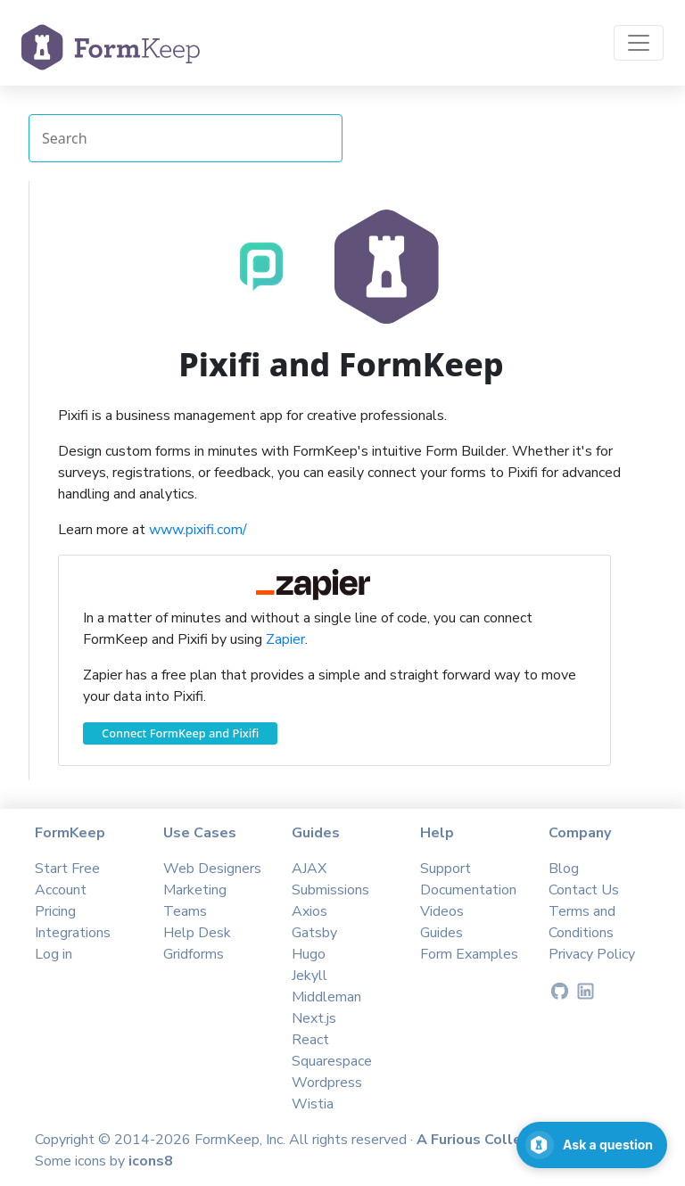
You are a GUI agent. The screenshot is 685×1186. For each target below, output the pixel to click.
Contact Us (584, 890)
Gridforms (193, 954)
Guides (441, 933)
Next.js (314, 1018)
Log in (53, 954)
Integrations (73, 933)
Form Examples (469, 954)
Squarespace (332, 1061)
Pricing (55, 911)
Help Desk (197, 933)
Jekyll (309, 975)
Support (445, 868)
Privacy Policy (592, 954)
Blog (564, 868)
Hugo (309, 954)
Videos (442, 911)
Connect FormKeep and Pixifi (180, 733)
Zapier (285, 639)
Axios (309, 911)
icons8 (150, 1161)
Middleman (326, 997)
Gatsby (314, 933)
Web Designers (212, 868)
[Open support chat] (591, 1145)
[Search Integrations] (185, 138)
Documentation (468, 890)
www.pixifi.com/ (198, 529)
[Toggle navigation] (639, 43)
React (310, 1040)
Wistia (313, 1104)
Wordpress (327, 1082)
